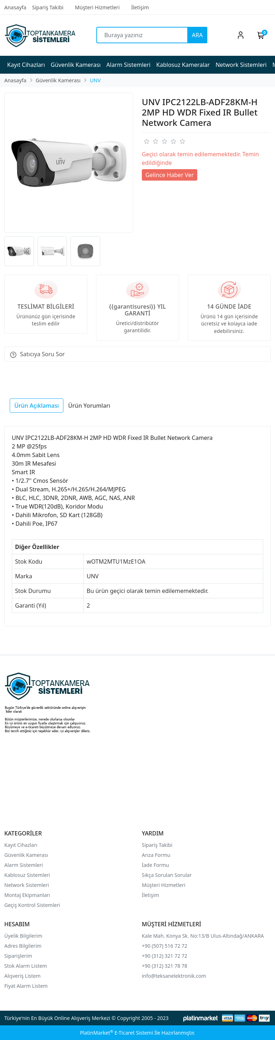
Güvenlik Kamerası (26, 855)
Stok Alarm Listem (25, 965)
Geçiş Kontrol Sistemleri (32, 905)
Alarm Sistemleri (23, 865)
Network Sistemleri (27, 885)
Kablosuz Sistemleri (27, 875)
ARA (197, 35)
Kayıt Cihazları (20, 845)
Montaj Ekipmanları (27, 895)
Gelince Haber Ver (169, 175)
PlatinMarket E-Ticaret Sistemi (116, 1032)
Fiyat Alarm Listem (26, 985)
